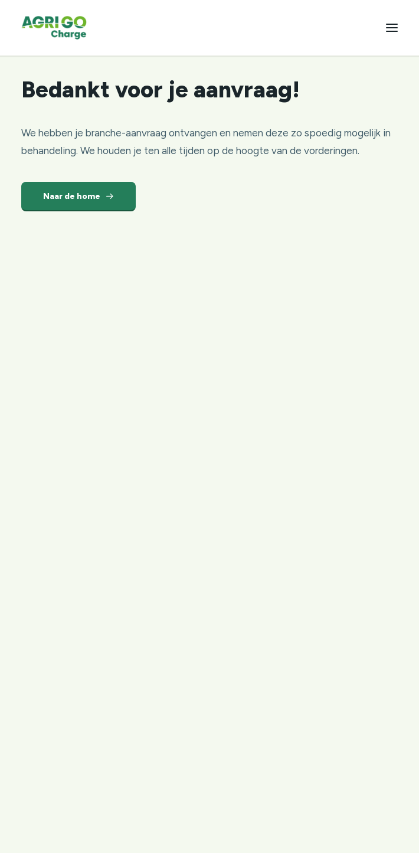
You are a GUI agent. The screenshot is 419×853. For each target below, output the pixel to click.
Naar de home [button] (78, 196)
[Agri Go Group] (54, 28)
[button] (392, 27)
